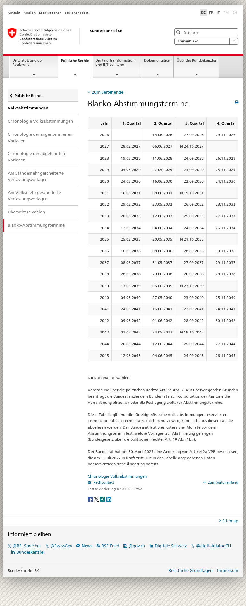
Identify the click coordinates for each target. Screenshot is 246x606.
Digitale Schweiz (171, 545)
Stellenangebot (76, 12)
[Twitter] (97, 498)
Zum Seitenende (107, 92)
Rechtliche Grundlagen (190, 570)
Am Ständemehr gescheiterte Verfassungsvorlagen (36, 176)
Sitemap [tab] (230, 520)
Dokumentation (157, 60)
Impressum (227, 570)
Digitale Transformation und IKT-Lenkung (115, 62)
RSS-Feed (110, 545)
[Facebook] (91, 498)
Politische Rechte (76, 62)
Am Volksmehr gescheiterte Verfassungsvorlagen (34, 195)
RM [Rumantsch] (226, 12)
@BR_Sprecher (26, 545)
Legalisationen (50, 12)
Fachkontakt (103, 482)
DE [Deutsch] (203, 12)
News (87, 545)
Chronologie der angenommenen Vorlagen (40, 137)
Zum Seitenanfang (222, 482)
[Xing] (103, 498)
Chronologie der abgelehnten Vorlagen (36, 156)
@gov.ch (136, 545)
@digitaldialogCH (213, 545)
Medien (30, 12)
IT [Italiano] (218, 12)
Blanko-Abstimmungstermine (36, 225)
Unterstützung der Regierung (27, 62)
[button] (179, 32)
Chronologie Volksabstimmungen (40, 121)
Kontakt (14, 12)
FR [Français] (211, 12)
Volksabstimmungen (28, 108)
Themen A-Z (206, 41)
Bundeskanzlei (30, 552)
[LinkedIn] (108, 498)
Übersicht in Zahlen (26, 211)
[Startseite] (83, 36)
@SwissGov (61, 545)
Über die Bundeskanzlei (196, 60)
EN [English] (235, 12)
